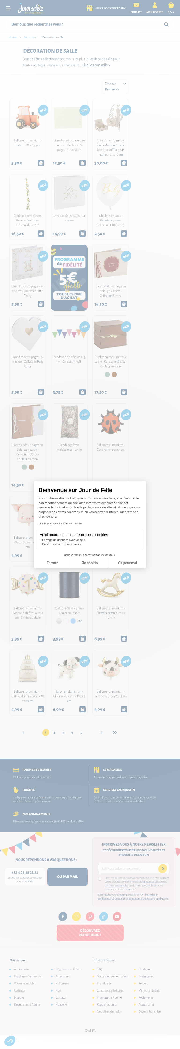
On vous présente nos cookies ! (62, 544)
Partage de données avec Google (63, 540)
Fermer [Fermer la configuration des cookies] (52, 563)
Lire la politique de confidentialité (60, 523)
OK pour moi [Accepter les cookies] (127, 563)
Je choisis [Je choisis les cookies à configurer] (90, 563)
